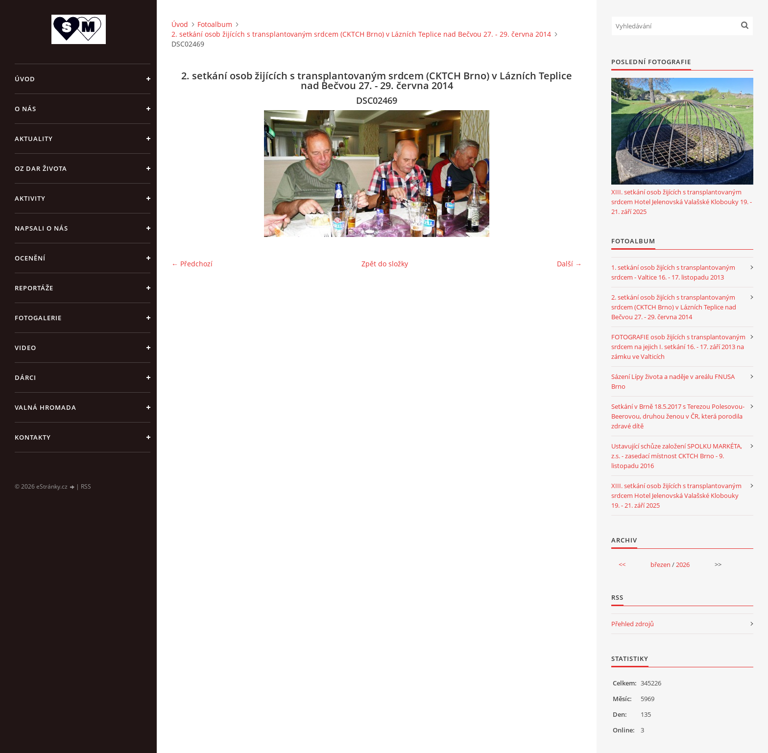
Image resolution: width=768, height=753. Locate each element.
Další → (569, 263)
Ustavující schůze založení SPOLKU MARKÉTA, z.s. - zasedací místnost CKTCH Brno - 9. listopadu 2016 (676, 456)
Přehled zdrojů (632, 623)
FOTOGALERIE (38, 317)
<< (622, 564)
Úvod (25, 78)
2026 (683, 564)
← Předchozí (192, 263)
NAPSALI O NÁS (41, 228)
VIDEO (25, 347)
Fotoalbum (214, 24)
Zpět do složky (384, 263)
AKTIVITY (30, 198)
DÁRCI (25, 377)
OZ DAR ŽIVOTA (41, 168)
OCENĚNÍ (30, 258)
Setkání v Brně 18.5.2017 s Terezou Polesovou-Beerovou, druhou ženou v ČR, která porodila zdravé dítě (677, 416)
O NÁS (25, 108)
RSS (86, 486)
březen (660, 564)
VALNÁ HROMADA (45, 407)
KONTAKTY (33, 437)
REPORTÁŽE (34, 287)
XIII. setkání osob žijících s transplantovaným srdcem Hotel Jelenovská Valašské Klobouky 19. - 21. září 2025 (681, 202)
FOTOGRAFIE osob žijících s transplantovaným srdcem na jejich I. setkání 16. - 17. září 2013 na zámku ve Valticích (678, 346)
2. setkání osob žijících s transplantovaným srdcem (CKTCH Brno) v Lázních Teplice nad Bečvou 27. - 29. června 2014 (361, 34)
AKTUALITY (34, 138)
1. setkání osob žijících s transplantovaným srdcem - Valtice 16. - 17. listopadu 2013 (673, 272)
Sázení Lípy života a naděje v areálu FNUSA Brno (673, 381)
